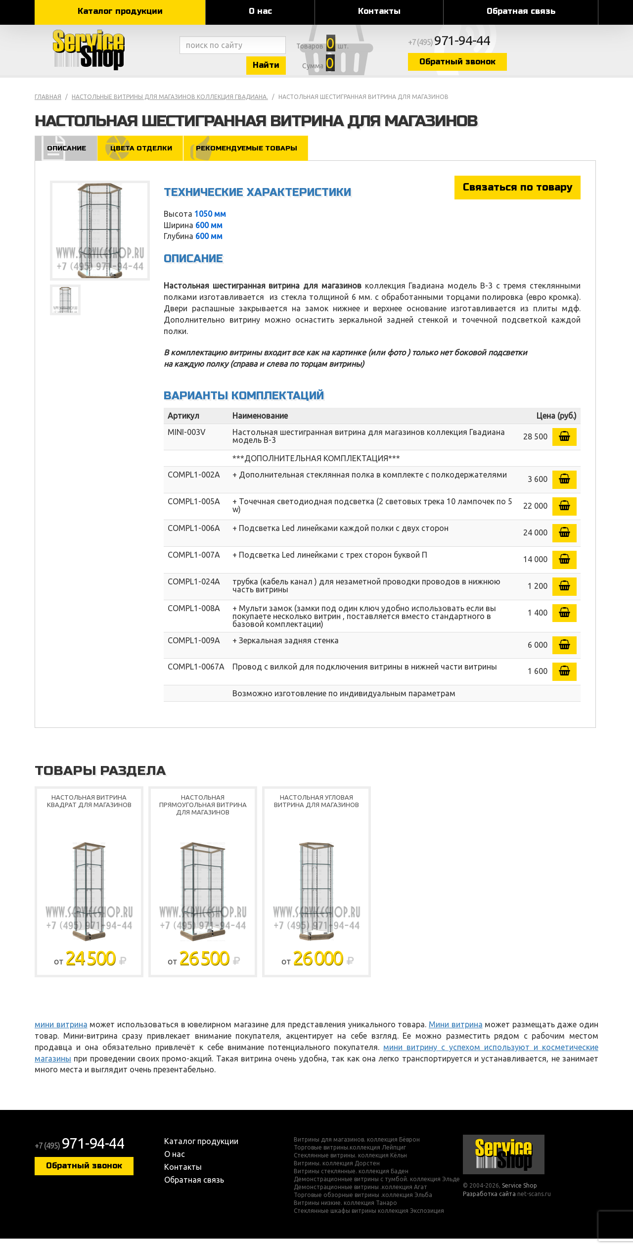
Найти (291, 68)
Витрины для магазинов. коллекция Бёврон (357, 1149)
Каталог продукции (120, 11)
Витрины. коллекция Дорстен (337, 1173)
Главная (48, 105)
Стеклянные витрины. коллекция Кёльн (350, 1165)
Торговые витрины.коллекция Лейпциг (350, 1157)
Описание (67, 156)
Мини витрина (456, 1033)
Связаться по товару (517, 196)
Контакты (379, 11)
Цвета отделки (145, 156)
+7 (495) (507, 45)
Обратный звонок (512, 65)
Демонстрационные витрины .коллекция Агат (360, 1197)
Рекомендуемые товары (256, 156)
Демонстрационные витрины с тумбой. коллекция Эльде (377, 1189)
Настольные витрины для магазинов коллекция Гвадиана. (170, 105)
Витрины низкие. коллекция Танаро (345, 1212)
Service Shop (105, 54)
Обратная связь (521, 11)
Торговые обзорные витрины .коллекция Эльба (363, 1204)
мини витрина (61, 1033)
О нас (260, 11)
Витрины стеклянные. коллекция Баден (351, 1181)
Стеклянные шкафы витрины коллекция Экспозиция (369, 1220)
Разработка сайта (489, 1203)
